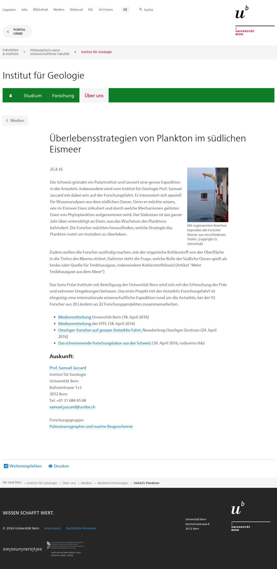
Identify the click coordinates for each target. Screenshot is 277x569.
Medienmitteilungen (112, 483)
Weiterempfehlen (26, 466)
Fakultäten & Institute (11, 52)
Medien (17, 120)
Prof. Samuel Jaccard (68, 367)
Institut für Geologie (42, 483)
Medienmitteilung (74, 317)
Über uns (94, 95)
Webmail (76, 9)
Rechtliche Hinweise (81, 528)
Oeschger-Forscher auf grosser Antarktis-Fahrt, (100, 330)
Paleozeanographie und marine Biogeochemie (91, 426)
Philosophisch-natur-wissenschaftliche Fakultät (49, 52)
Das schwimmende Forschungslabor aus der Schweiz (104, 343)
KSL (90, 9)
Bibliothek (40, 9)
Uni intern (106, 9)
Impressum (52, 528)
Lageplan (9, 9)
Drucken (61, 466)
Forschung (63, 95)
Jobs (24, 9)
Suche (148, 9)
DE (125, 9)
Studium (33, 95)
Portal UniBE (19, 31)
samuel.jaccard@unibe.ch (72, 406)
